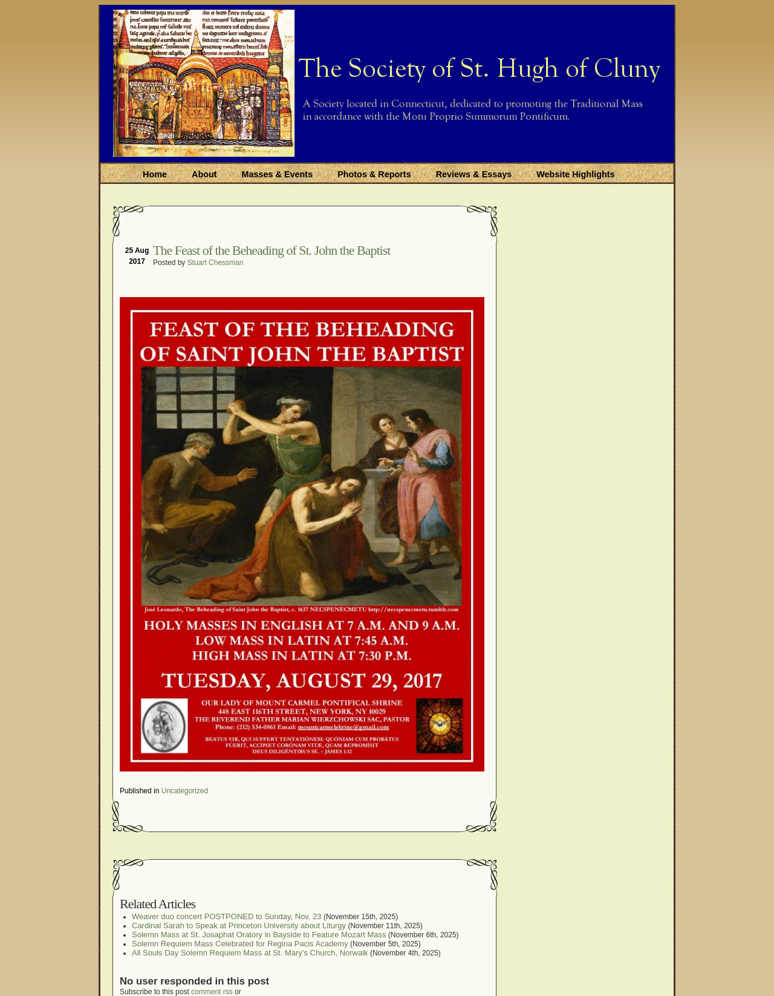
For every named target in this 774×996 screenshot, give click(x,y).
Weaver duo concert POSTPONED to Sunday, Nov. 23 (227, 916)
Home (155, 174)
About (204, 174)
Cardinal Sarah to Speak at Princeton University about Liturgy (239, 925)
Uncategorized (184, 791)
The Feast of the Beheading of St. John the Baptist (271, 250)
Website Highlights (575, 174)
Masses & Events (277, 174)
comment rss (212, 992)
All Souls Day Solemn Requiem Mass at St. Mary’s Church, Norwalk (250, 952)
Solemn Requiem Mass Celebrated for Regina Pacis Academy (240, 943)
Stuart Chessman (215, 262)
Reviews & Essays (474, 174)
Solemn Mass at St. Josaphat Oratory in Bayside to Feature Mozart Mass (259, 934)
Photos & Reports (374, 174)
